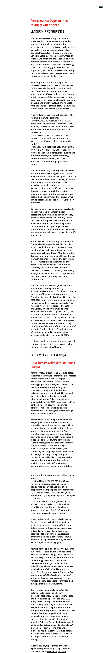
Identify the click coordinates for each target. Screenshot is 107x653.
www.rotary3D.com (56, 651)
